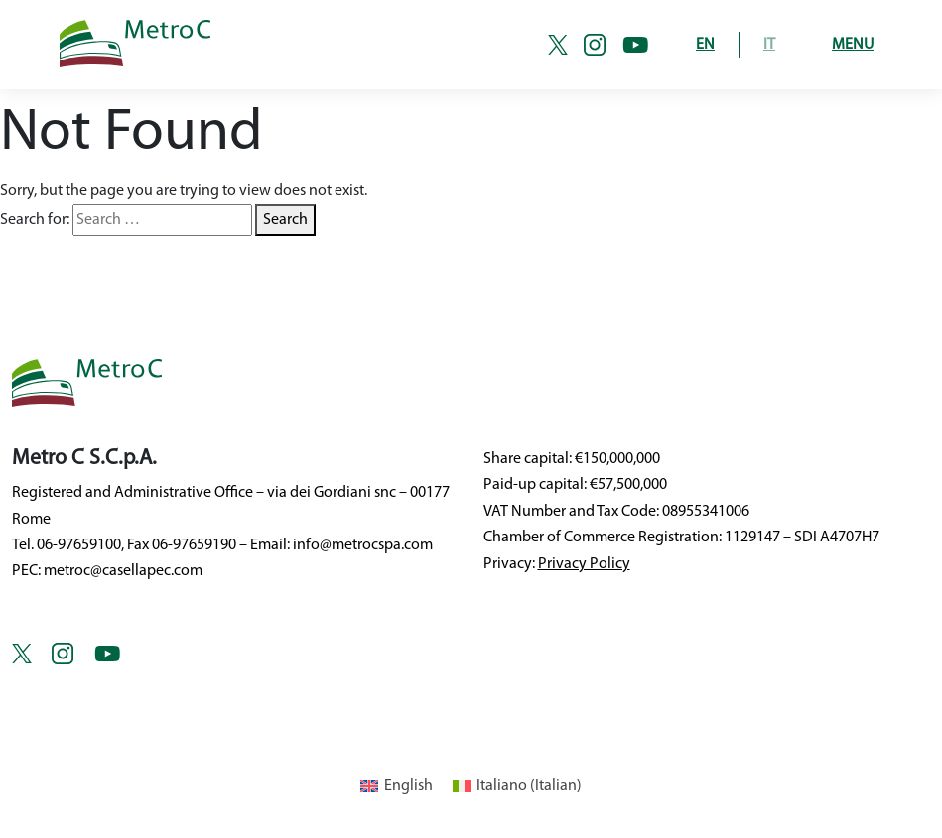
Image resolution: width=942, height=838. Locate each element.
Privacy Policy (584, 564)
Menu (853, 45)
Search (285, 220)
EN (705, 45)
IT (769, 45)
